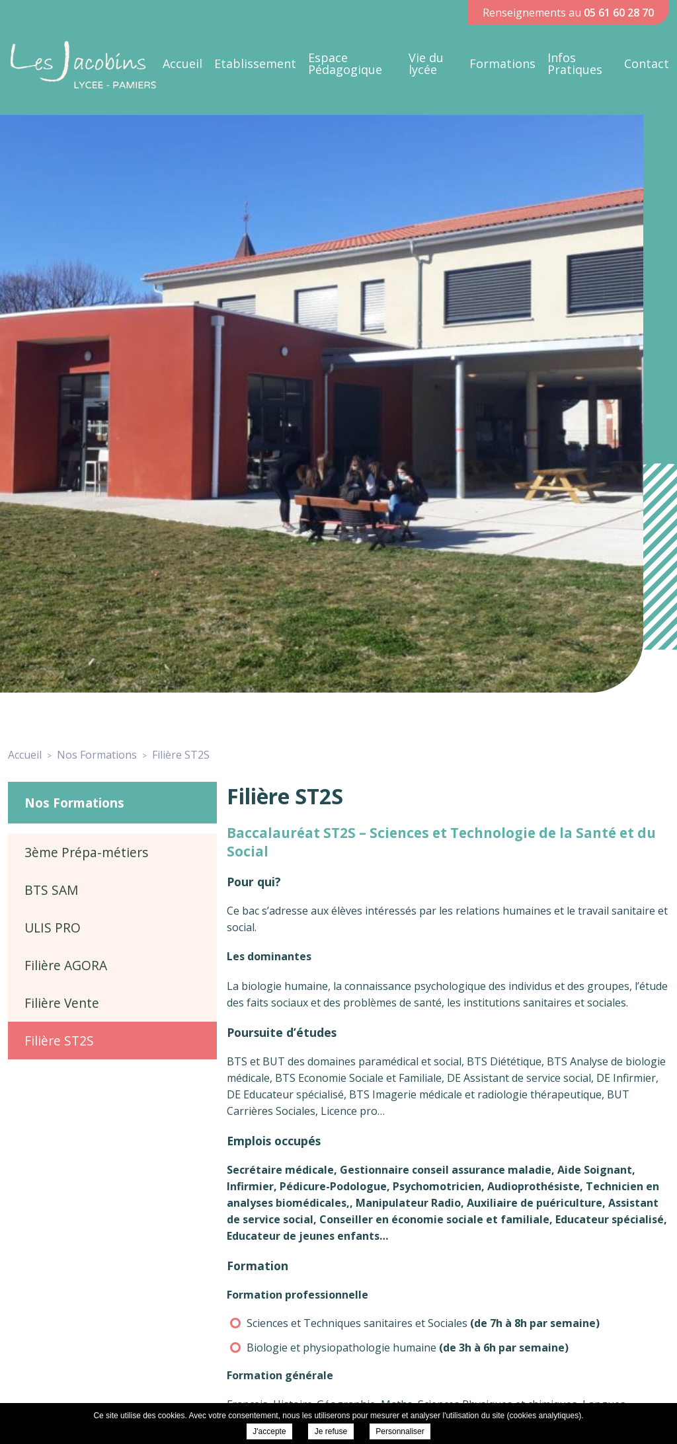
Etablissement (255, 63)
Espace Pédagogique (345, 63)
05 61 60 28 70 (619, 12)
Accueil (182, 63)
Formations (502, 63)
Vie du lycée (426, 63)
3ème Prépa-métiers (86, 852)
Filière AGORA (65, 965)
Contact (646, 63)
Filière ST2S (59, 1040)
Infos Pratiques (574, 63)
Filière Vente (61, 1003)
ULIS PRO (52, 927)
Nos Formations (74, 803)
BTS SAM (51, 890)
